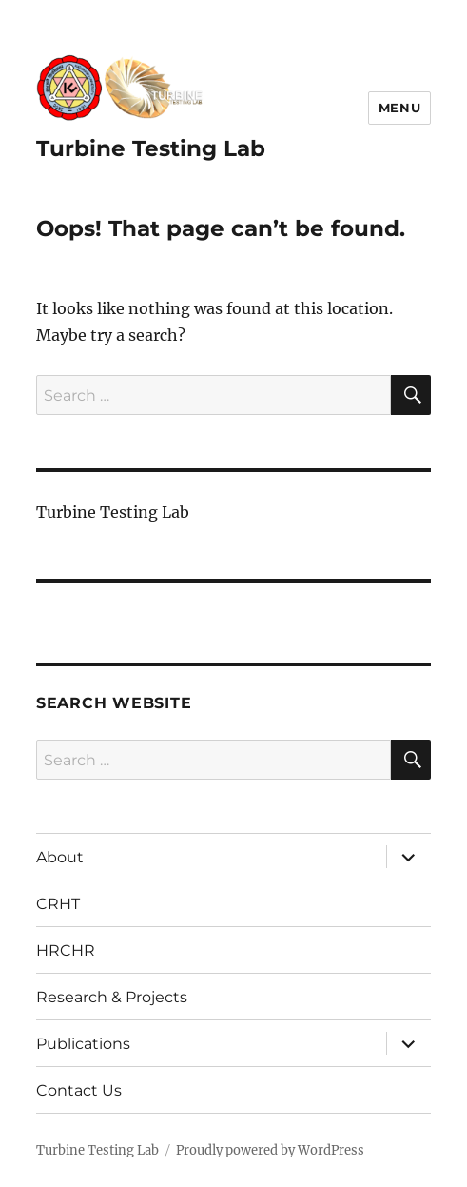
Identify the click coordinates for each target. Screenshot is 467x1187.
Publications (83, 1044)
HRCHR (65, 950)
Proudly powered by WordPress (270, 1150)
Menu (399, 107)
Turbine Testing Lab (150, 148)
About (60, 857)
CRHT (58, 904)
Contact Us (79, 1090)
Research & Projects (111, 997)
